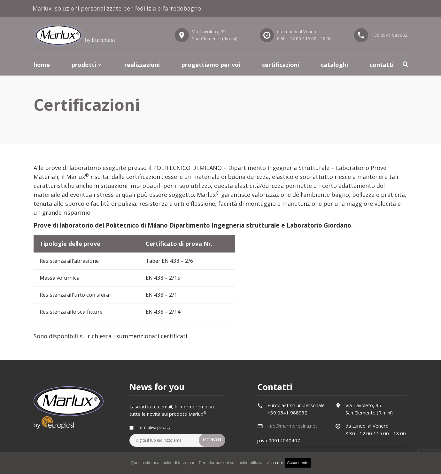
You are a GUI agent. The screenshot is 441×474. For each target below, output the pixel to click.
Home (42, 64)
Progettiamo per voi (211, 64)
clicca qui (274, 462)
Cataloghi (334, 64)
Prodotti (84, 64)
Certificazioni (280, 64)
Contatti (382, 64)
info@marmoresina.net (292, 428)
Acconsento (298, 462)
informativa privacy (152, 430)
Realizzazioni (142, 64)
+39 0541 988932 (389, 35)
